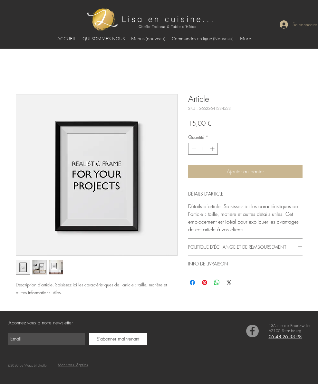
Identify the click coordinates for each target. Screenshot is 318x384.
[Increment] (213, 148)
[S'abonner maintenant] (118, 339)
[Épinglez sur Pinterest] (204, 282)
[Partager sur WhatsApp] (217, 282)
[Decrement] (193, 148)
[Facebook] (252, 331)
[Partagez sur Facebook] (192, 282)
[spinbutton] (203, 148)
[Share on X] (229, 282)
